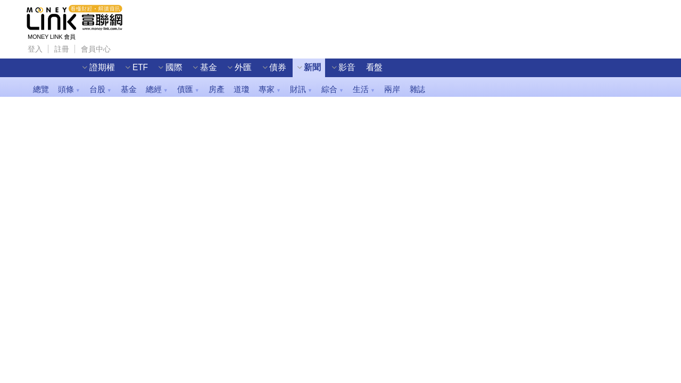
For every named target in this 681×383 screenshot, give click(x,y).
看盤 (374, 67)
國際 (173, 67)
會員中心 (95, 48)
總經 (157, 89)
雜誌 (418, 89)
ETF (140, 67)
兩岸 (392, 89)
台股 (100, 89)
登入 (35, 48)
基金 (208, 67)
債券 (277, 67)
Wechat (163, 45)
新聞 (312, 67)
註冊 (61, 48)
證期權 (101, 67)
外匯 (243, 67)
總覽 (41, 89)
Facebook (124, 45)
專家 (269, 89)
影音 (346, 67)
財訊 (301, 89)
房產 (217, 89)
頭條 (69, 89)
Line (144, 45)
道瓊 (242, 89)
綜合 (332, 89)
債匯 (188, 89)
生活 (364, 89)
